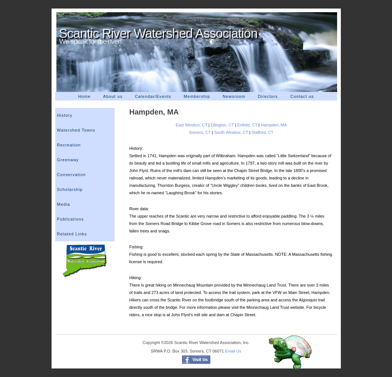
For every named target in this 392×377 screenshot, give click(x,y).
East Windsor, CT (192, 125)
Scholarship (70, 189)
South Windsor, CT (231, 132)
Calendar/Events (153, 96)
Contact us (302, 96)
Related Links (72, 234)
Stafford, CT (262, 132)
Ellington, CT (222, 125)
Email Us (233, 351)
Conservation (71, 174)
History (65, 115)
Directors (268, 96)
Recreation (69, 145)
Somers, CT (200, 132)
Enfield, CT (247, 125)
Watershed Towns (76, 130)
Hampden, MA (274, 125)
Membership (197, 96)
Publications (70, 219)
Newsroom (234, 96)
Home (84, 96)
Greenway (68, 160)
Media (63, 204)
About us (112, 96)
